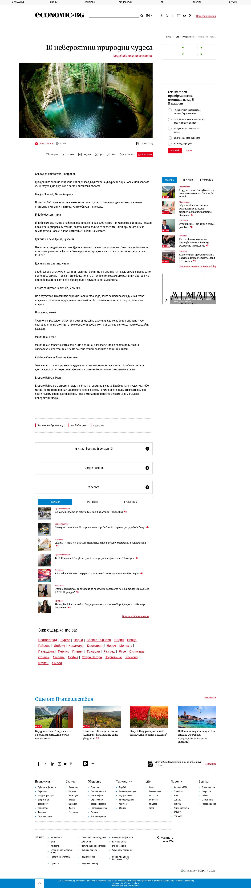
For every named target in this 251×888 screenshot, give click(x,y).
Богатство (153, 795)
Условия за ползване (122, 850)
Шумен (43, 663)
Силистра (136, 651)
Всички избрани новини (135, 616)
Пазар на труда (45, 816)
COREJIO (177, 799)
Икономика (18, 2)
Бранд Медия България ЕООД (61, 851)
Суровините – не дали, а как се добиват (197, 225)
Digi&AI (122, 787)
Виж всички (210, 698)
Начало (169, 37)
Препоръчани (130, 502)
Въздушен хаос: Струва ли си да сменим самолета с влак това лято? (197, 193)
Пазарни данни (209, 804)
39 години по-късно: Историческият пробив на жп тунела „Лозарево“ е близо (102, 527)
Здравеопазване (98, 804)
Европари (42, 791)
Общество (90, 2)
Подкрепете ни (88, 856)
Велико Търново (99, 640)
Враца (132, 640)
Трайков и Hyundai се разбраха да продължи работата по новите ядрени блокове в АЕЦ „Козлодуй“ (102, 590)
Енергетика (59, 585)
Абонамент (86, 841)
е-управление (125, 795)
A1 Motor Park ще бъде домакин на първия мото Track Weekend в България (197, 258)
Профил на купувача (60, 856)
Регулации (59, 570)
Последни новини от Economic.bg (197, 266)
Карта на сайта (119, 841)
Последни (55, 502)
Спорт (151, 808)
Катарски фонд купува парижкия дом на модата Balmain (192, 300)
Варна (78, 640)
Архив (189, 151)
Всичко (233, 2)
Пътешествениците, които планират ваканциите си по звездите (101, 735)
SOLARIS (177, 812)
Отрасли (73, 791)
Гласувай (174, 150)
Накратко (206, 791)
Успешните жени (181, 808)
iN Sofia (177, 804)
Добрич (59, 645)
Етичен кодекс (119, 846)
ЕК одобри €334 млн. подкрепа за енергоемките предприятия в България (99, 573)
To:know (205, 795)
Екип (53, 841)
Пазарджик (46, 651)
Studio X (135, 883)
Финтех (122, 808)
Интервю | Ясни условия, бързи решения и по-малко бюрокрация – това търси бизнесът (101, 606)
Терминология (208, 787)
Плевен (78, 651)
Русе (122, 651)
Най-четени (92, 502)
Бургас (65, 640)
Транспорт (43, 804)
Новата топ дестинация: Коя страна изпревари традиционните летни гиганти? (196, 736)
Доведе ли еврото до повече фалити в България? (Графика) (91, 511)
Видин (119, 640)
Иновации (73, 795)
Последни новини (206, 16)
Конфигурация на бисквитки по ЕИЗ (120, 858)
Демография (97, 795)
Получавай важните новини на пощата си (178, 762)
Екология (95, 812)
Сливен (43, 657)
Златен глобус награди (50, 425)
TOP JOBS (178, 816)
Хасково (131, 657)
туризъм (98, 425)
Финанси (73, 804)
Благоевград (47, 640)
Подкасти (178, 791)
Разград (109, 651)
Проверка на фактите (122, 837)
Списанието (183, 220)
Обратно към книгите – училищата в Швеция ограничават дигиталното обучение (195, 210)
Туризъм (42, 812)
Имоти (72, 808)
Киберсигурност (126, 799)
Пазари (72, 799)
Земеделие (43, 808)
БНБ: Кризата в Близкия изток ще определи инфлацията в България (96, 558)
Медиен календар (89, 863)
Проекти (197, 2)
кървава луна (79, 425)
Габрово (44, 645)
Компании (59, 539)
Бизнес (53, 2)
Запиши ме (210, 764)
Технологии (125, 2)
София (73, 657)
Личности (153, 799)
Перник (63, 651)
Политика (183, 236)
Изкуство (153, 804)
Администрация (98, 816)
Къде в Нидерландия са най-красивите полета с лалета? (148, 733)
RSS (88, 764)
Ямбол (57, 663)
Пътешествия (188, 37)
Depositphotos (132, 885)
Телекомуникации (127, 791)
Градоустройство (99, 808)
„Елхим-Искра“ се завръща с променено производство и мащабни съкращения (100, 544)
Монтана (125, 645)
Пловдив (93, 651)
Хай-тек (123, 804)
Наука (151, 787)
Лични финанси (98, 791)
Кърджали (76, 645)
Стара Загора (92, 657)
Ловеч (111, 645)
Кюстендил (95, 645)
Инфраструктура (61, 524)
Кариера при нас (89, 850)
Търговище (113, 657)
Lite (161, 2)
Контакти (55, 846)
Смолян (59, 657)
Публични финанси (62, 508)
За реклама (56, 837)
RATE (176, 795)
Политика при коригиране (93, 846)
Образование (184, 202)
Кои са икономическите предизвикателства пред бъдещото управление (194, 242)
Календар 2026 (180, 787)
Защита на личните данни (93, 837)
